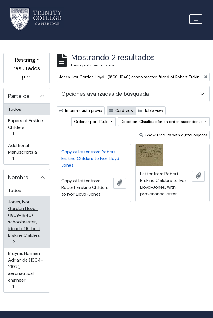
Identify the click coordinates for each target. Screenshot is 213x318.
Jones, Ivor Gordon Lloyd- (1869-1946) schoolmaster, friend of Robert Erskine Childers (24, 221)
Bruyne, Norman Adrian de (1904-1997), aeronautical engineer (25, 270)
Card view (121, 110)
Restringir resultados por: (26, 68)
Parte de (19, 96)
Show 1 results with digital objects (173, 134)
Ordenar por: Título (92, 121)
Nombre (18, 177)
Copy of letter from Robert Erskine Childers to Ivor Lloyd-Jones (91, 158)
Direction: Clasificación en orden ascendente (162, 121)
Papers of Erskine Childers (25, 127)
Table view (150, 110)
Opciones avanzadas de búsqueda (105, 93)
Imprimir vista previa (80, 110)
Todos (14, 109)
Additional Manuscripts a (22, 152)
